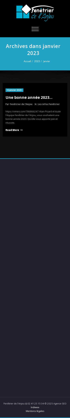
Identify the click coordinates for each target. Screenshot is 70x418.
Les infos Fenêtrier (49, 104)
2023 (36, 61)
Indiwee (35, 407)
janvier (45, 61)
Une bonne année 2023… (29, 97)
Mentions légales (35, 411)
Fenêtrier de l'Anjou (21, 104)
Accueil (26, 61)
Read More (12, 130)
